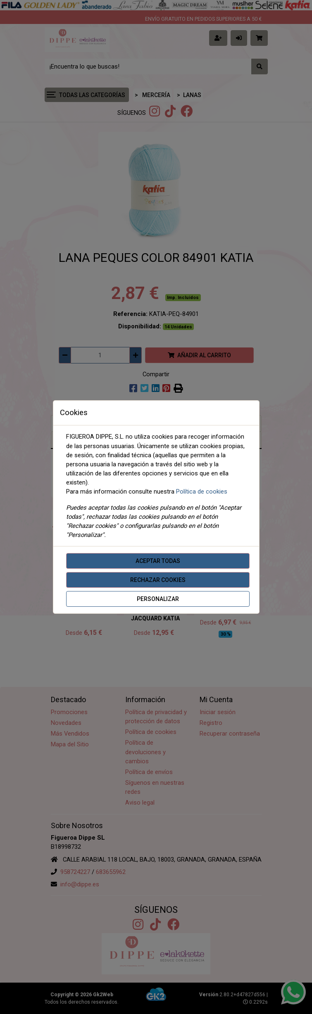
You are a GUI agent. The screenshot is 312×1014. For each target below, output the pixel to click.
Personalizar (158, 599)
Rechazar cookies (158, 580)
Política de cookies (201, 491)
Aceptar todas (158, 561)
